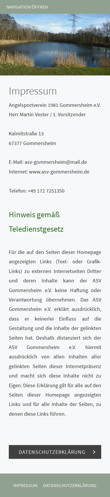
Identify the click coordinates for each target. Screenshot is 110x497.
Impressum (25, 485)
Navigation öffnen (27, 7)
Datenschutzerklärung (70, 485)
